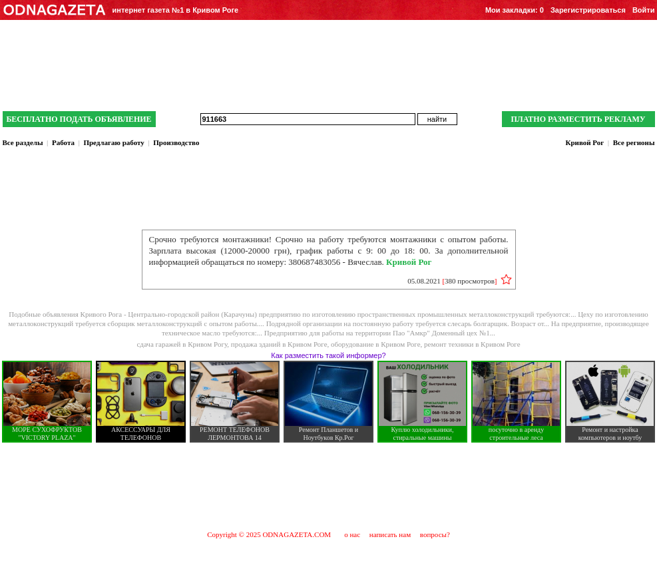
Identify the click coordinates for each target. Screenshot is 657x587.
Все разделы (23, 142)
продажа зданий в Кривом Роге (279, 344)
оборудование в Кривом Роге (376, 344)
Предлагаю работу (113, 142)
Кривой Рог (584, 142)
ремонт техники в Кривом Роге (472, 344)
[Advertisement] (329, 486)
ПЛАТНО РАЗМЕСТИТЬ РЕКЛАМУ (578, 119)
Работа (63, 142)
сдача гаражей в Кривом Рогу (181, 344)
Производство (176, 142)
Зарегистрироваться (588, 10)
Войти (643, 10)
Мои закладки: (514, 10)
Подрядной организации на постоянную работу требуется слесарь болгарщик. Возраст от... (408, 323)
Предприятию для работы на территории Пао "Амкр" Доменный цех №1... (379, 333)
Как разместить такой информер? (328, 355)
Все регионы (634, 142)
